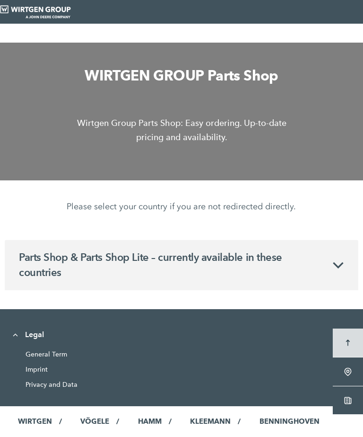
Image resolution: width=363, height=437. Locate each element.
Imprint (37, 369)
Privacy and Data (52, 384)
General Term (46, 354)
